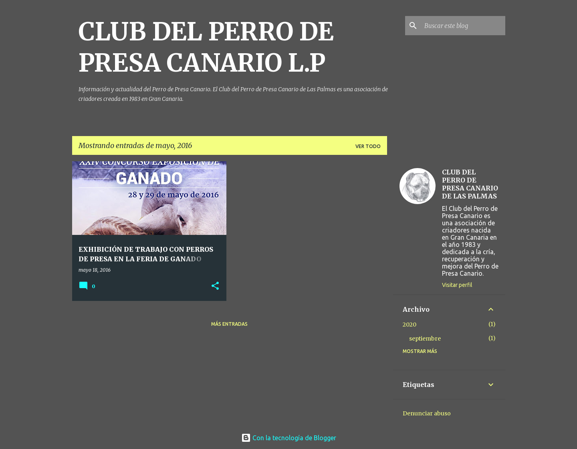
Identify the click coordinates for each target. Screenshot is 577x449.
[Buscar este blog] (463, 25)
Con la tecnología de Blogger (288, 437)
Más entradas (229, 324)
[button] (215, 286)
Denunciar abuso (427, 413)
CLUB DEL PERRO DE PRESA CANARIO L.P (206, 47)
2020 (409, 324)
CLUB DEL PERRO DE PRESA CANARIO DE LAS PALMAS (470, 184)
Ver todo (368, 146)
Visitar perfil (457, 285)
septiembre (425, 338)
